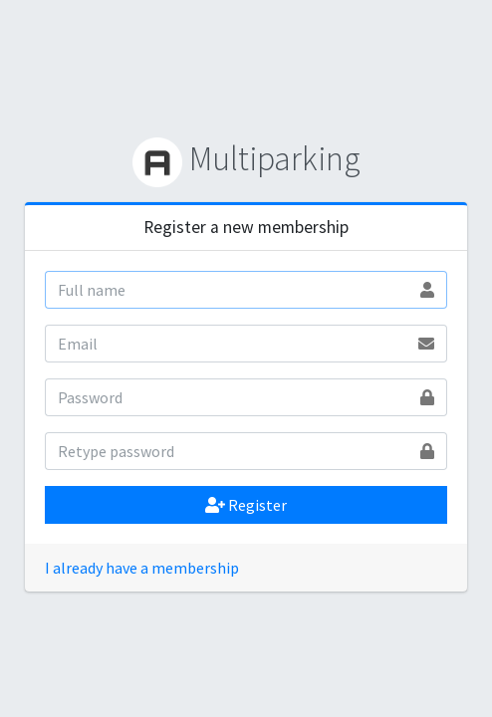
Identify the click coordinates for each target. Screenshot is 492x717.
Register (246, 505)
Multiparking (246, 158)
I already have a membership (142, 568)
